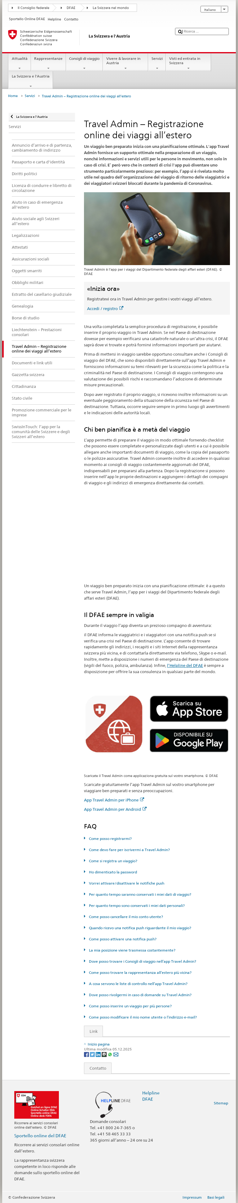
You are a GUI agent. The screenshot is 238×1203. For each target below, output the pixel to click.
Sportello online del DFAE (40, 1135)
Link (91, 1031)
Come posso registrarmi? (110, 838)
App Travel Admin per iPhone (114, 799)
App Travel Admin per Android (115, 809)
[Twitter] (93, 1054)
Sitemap (221, 1103)
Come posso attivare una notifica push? (122, 939)
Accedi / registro (105, 308)
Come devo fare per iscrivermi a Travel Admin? (129, 849)
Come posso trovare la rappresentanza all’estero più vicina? (140, 972)
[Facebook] (87, 1054)
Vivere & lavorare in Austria (125, 63)
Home (13, 96)
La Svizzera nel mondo (111, 8)
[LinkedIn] (99, 1054)
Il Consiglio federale (33, 8)
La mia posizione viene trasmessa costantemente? (131, 950)
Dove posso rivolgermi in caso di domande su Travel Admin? (140, 994)
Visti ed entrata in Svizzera (188, 63)
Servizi (156, 63)
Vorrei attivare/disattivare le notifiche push (126, 883)
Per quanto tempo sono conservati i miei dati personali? (136, 905)
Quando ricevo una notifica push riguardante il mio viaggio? (139, 928)
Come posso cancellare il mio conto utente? (125, 916)
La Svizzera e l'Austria (30, 81)
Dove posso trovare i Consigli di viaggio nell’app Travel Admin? (142, 961)
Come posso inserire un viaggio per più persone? (130, 1006)
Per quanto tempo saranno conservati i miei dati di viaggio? (139, 894)
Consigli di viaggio (84, 63)
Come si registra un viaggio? (112, 861)
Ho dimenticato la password (112, 872)
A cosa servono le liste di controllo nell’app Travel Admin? (137, 983)
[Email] (115, 1054)
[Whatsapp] (110, 1054)
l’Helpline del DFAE (185, 665)
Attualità (19, 63)
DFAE (71, 8)
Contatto (95, 1068)
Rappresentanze (48, 63)
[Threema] (105, 1054)
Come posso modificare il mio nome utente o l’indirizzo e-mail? (142, 1017)
